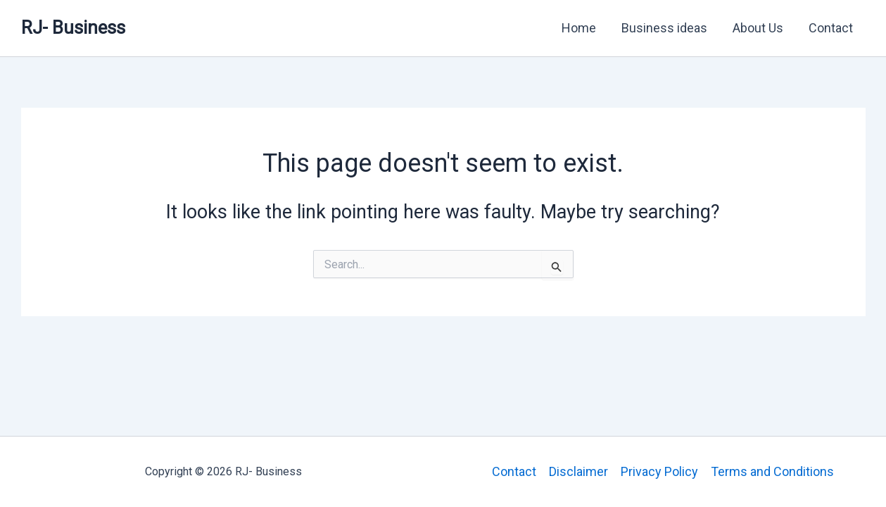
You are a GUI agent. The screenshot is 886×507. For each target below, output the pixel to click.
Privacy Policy (659, 471)
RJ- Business (73, 27)
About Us (758, 27)
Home (579, 27)
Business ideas (664, 27)
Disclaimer (578, 471)
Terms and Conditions (772, 471)
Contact (831, 27)
